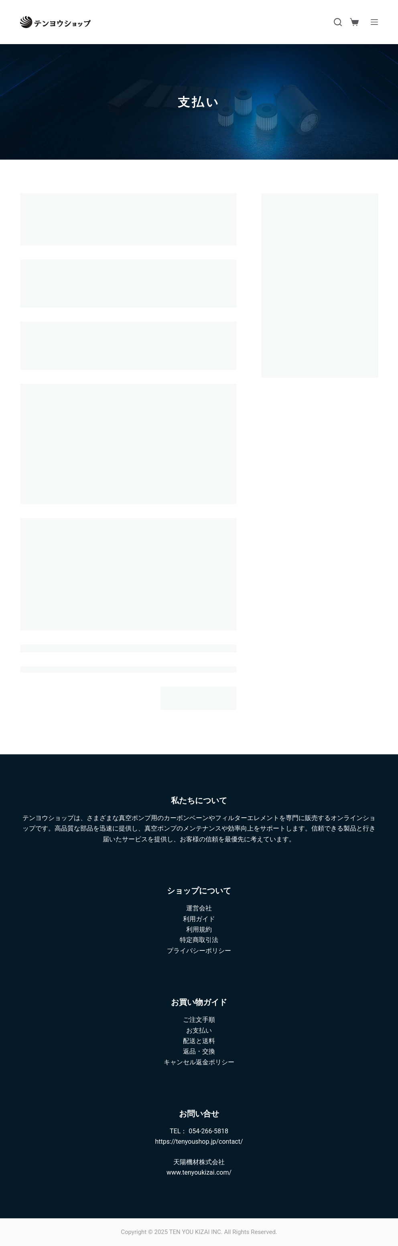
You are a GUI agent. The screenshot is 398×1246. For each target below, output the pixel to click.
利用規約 (199, 929)
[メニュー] (374, 22)
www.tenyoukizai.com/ (199, 1172)
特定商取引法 (199, 940)
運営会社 (199, 908)
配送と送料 (199, 1041)
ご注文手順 (199, 1019)
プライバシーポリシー (199, 950)
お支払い (199, 1030)
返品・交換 (199, 1051)
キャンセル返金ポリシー (199, 1062)
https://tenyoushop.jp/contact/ (199, 1141)
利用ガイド (199, 919)
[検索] (338, 22)
